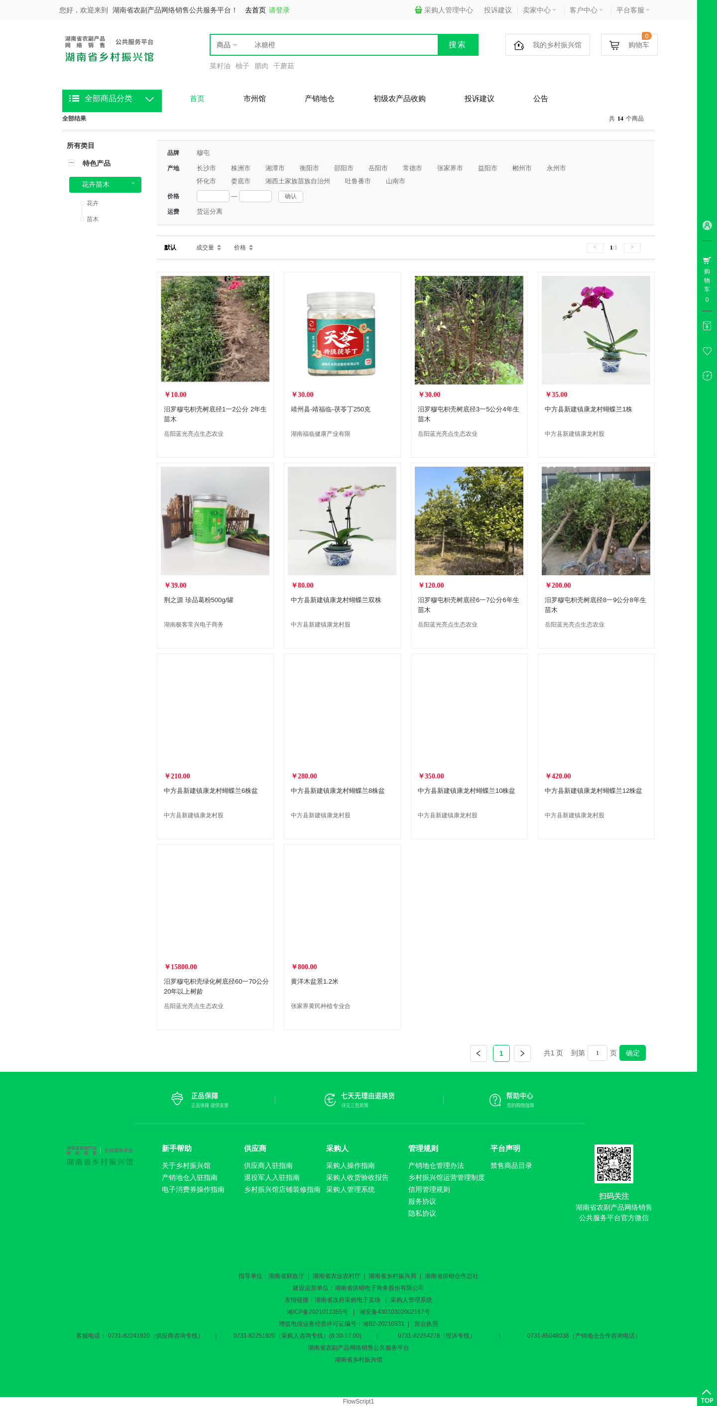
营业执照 (426, 1323)
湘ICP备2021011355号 (317, 1311)
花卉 (93, 203)
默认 (170, 247)
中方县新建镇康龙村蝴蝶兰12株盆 (593, 790)
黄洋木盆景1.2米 (315, 981)
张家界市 (450, 168)
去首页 (255, 10)
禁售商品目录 (511, 1165)
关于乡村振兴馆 (186, 1165)
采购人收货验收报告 (357, 1177)
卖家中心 (539, 10)
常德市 (412, 168)
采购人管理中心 (444, 10)
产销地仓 (320, 98)
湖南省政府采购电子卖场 (347, 1299)
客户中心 (586, 10)
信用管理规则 (429, 1189)
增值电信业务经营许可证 (312, 1323)
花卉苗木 (96, 184)
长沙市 (206, 168)
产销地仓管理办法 (436, 1165)
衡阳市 (309, 168)
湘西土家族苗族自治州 (297, 181)
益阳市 (487, 168)
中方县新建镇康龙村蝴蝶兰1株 (588, 409)
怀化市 (206, 181)
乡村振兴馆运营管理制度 (446, 1177)
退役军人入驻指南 (272, 1177)
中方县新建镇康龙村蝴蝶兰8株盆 (338, 790)
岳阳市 (378, 168)
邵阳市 (344, 168)
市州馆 (254, 98)
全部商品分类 (108, 98)
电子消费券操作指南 (193, 1189)
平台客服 (633, 10)
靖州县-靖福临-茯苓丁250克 (330, 409)
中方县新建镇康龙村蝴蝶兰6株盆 (211, 790)
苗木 (93, 219)
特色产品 (97, 163)
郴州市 (522, 168)
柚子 (242, 66)
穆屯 (203, 152)
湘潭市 (275, 168)
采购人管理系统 (350, 1189)
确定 (633, 1053)
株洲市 (240, 168)
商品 (224, 45)
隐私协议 (422, 1213)
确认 (291, 196)
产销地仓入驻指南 (190, 1177)
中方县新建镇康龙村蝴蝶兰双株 (336, 600)
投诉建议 (498, 10)
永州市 (556, 168)
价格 (240, 247)
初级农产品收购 (399, 98)
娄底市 (240, 181)
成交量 (205, 247)
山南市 (395, 181)
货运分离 (210, 211)
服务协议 (422, 1201)
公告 (540, 98)
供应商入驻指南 (268, 1165)
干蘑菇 (283, 66)
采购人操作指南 (350, 1165)
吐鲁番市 (358, 181)
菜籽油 (220, 66)
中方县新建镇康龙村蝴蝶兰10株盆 (466, 790)
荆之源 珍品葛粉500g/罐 (199, 600)
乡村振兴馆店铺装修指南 (282, 1189)
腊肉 (261, 66)
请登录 (279, 10)
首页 (197, 98)
